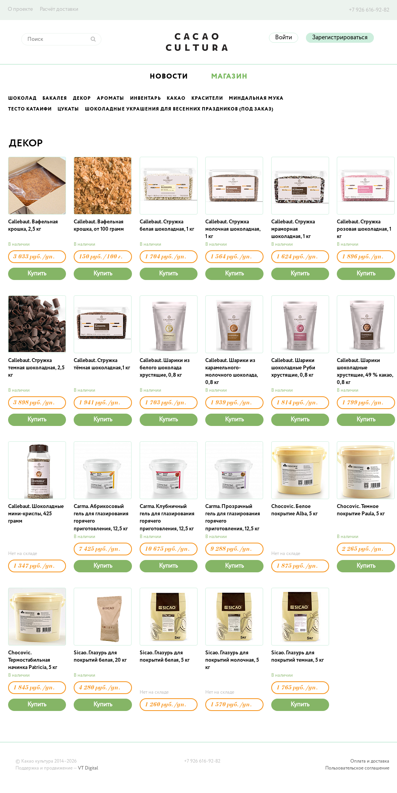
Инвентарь (145, 98)
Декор (82, 98)
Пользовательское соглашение (357, 768)
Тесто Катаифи (30, 109)
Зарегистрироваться (340, 38)
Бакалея (54, 98)
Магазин (229, 76)
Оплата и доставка (369, 761)
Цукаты (68, 109)
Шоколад (22, 98)
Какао (176, 98)
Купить (36, 274)
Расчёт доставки (59, 9)
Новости (169, 76)
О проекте (20, 9)
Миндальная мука (256, 98)
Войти (283, 38)
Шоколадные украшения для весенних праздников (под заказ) (179, 109)
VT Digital (88, 768)
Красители (207, 98)
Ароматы (110, 98)
